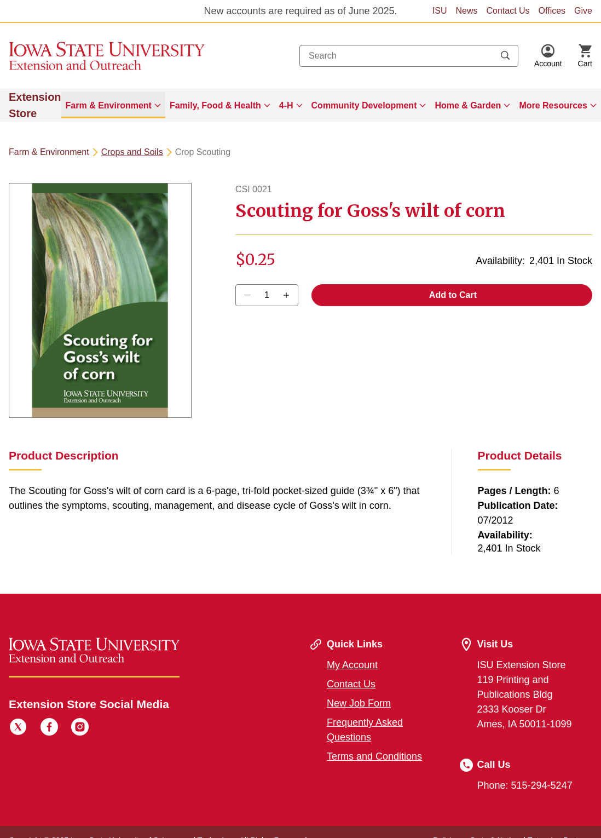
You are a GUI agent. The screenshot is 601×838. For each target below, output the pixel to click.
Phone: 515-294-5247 (525, 785)
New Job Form (359, 703)
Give (583, 10)
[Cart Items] (585, 55)
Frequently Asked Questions (365, 730)
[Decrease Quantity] (290, 295)
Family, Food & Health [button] (215, 105)
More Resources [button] (553, 105)
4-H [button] (286, 105)
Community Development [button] (364, 105)
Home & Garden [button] (468, 105)
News (466, 10)
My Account (352, 664)
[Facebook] (49, 728)
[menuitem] (113, 105)
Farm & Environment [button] (109, 105)
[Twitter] (18, 728)
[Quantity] (267, 295)
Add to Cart (452, 295)
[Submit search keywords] (505, 56)
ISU (439, 10)
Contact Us (507, 10)
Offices (552, 10)
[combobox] (408, 56)
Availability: (500, 260)
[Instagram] (80, 728)
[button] (548, 56)
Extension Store (35, 105)
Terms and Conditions (374, 756)
